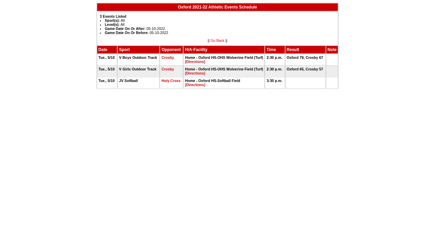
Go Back (218, 40)
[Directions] (195, 62)
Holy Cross (170, 81)
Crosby (167, 57)
